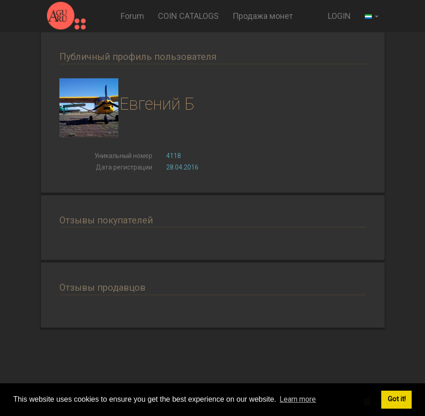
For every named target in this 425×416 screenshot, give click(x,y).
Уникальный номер (123, 155)
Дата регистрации (124, 167)
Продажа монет (263, 16)
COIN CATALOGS (188, 16)
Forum (132, 16)
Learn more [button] (297, 399)
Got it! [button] (397, 399)
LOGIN (339, 16)
